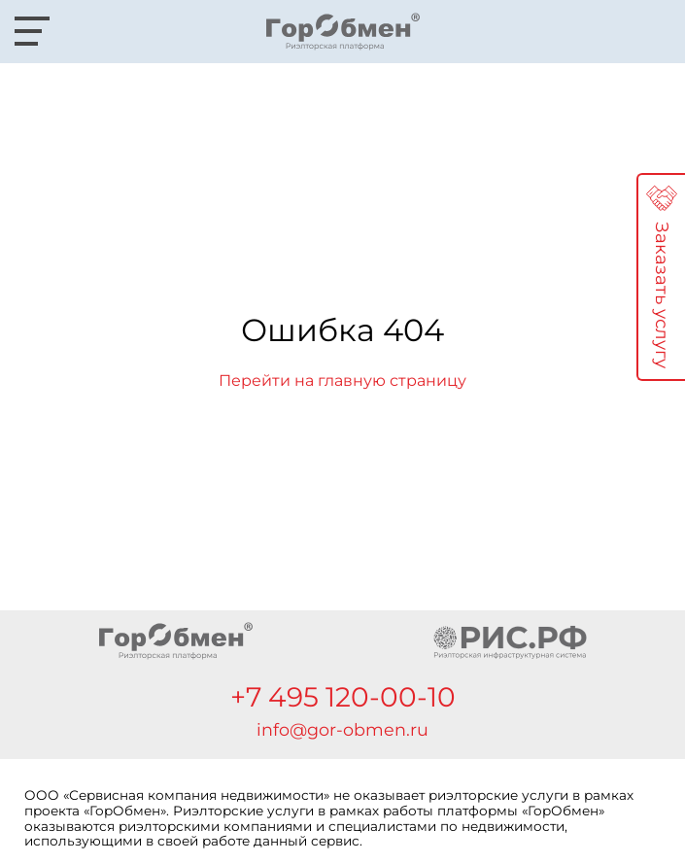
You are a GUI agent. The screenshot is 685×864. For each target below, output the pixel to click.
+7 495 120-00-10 (343, 696)
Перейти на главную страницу (342, 380)
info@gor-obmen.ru (342, 730)
